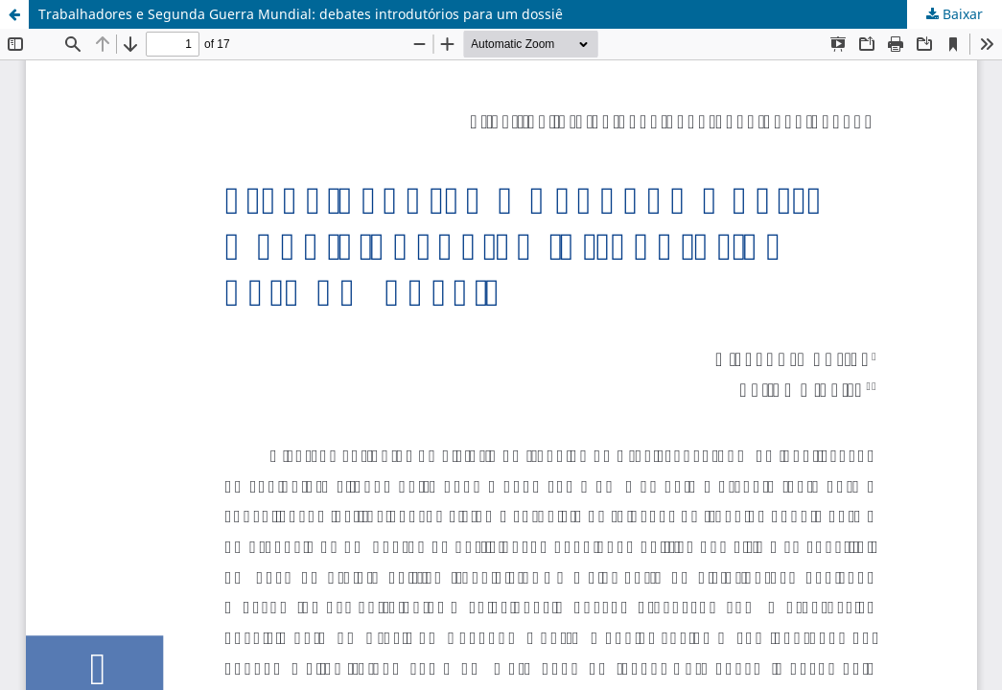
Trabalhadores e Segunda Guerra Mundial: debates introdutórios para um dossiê (300, 14)
